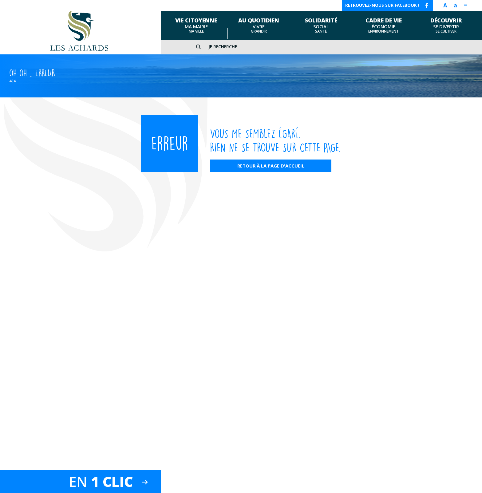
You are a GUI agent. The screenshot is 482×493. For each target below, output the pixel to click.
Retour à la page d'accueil (270, 166)
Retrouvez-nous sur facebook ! (382, 5)
